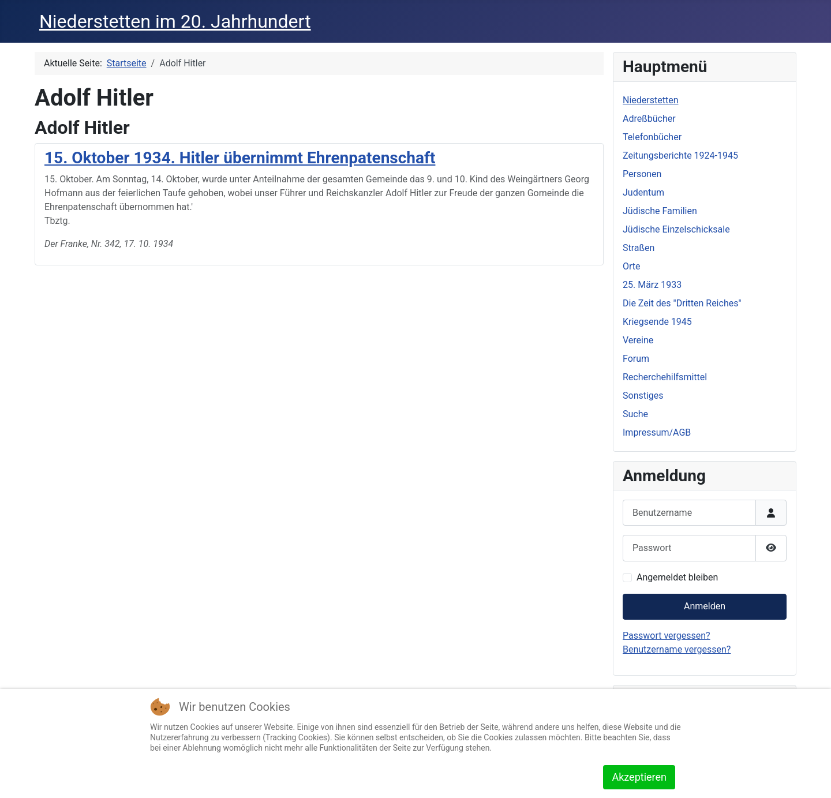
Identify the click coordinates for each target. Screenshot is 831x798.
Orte (632, 266)
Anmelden (704, 606)
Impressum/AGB (657, 432)
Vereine (638, 340)
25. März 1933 (652, 284)
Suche (635, 414)
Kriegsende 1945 (657, 321)
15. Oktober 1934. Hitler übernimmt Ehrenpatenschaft (239, 157)
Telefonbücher (652, 137)
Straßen (638, 247)
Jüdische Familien (660, 210)
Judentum (643, 192)
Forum (636, 358)
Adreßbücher (649, 118)
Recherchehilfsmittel (665, 377)
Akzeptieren (639, 777)
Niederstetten (650, 100)
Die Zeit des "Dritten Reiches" (682, 303)
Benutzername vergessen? (677, 649)
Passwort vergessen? (666, 635)
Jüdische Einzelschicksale (676, 229)
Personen (642, 173)
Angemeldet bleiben (677, 577)
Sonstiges (643, 395)
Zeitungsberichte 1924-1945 (680, 155)
